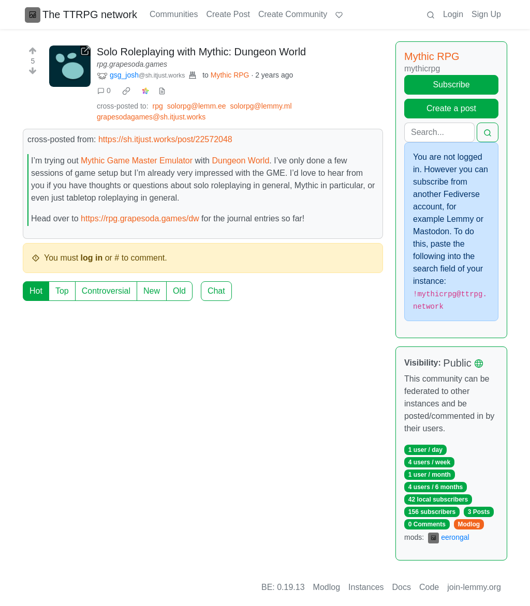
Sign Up (486, 14)
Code (429, 587)
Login (453, 14)
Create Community (292, 14)
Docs (401, 587)
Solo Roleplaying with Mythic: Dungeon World (201, 51)
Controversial (106, 290)
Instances (366, 587)
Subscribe (451, 84)
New (151, 290)
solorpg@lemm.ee (196, 106)
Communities (174, 14)
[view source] (162, 91)
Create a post (451, 108)
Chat (216, 290)
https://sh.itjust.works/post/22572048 (165, 139)
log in (92, 257)
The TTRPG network (81, 14)
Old (179, 290)
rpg (158, 106)
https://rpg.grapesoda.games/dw (140, 218)
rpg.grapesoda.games (132, 64)
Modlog (469, 524)
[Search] (439, 132)
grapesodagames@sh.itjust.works (151, 117)
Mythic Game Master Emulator (137, 160)
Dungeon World (240, 160)
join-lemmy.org (474, 587)
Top (62, 290)
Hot (36, 290)
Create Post (227, 14)
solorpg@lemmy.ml (261, 106)
